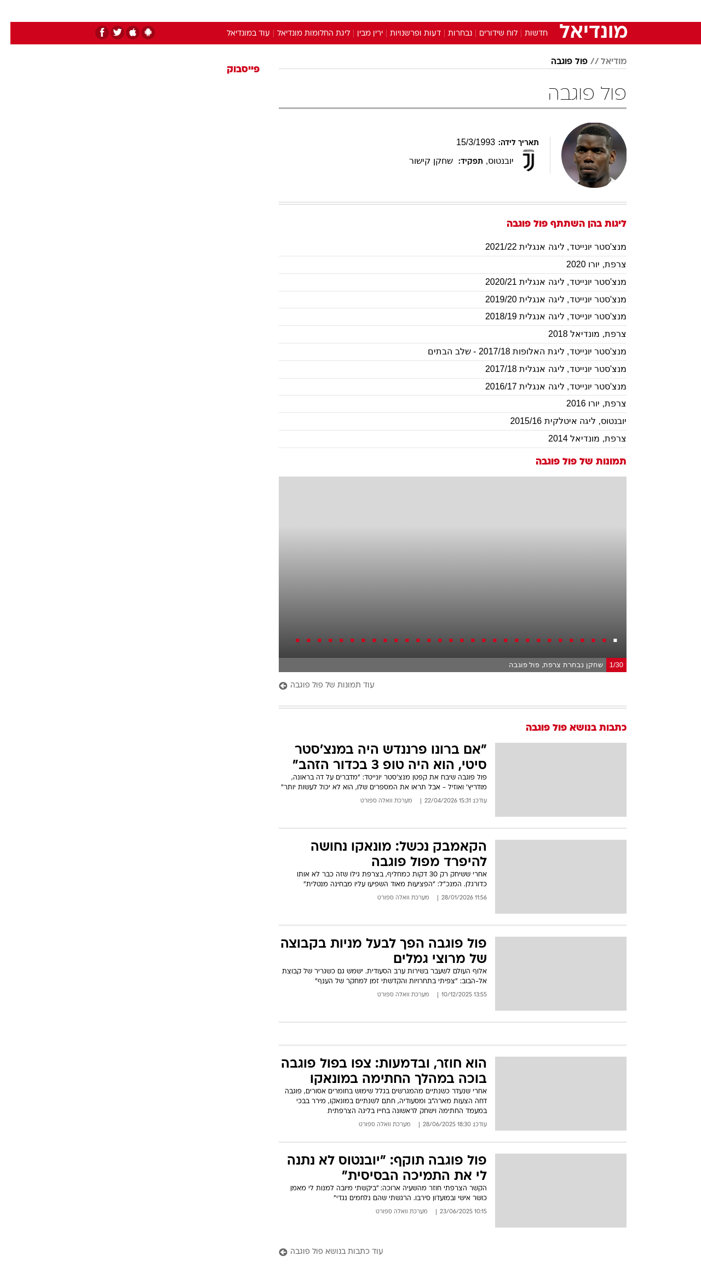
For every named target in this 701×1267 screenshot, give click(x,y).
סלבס (437, 11)
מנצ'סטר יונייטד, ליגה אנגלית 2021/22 (545, 246)
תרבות (471, 11)
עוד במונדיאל (238, 33)
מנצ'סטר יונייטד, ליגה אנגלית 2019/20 (545, 299)
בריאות (344, 11)
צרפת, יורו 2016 (586, 403)
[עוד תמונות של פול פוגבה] (442, 686)
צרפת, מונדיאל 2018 (577, 334)
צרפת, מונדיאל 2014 (577, 438)
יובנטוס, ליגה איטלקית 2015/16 (557, 421)
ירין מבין (359, 33)
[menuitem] (538, 11)
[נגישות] (15, 11)
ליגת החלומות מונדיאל (303, 33)
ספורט (507, 11)
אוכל (378, 11)
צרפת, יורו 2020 (586, 264)
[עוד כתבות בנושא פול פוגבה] (442, 1252)
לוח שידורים (488, 33)
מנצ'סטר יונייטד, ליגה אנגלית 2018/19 (545, 316)
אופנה (225, 11)
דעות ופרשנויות (405, 33)
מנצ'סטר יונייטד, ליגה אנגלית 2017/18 (545, 369)
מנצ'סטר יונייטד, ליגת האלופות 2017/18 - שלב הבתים (516, 351)
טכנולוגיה (265, 11)
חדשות (544, 11)
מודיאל (603, 62)
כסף (406, 11)
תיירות (306, 11)
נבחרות (450, 33)
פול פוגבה (559, 62)
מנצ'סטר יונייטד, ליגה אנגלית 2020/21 (545, 281)
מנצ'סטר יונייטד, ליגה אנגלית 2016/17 (545, 386)
